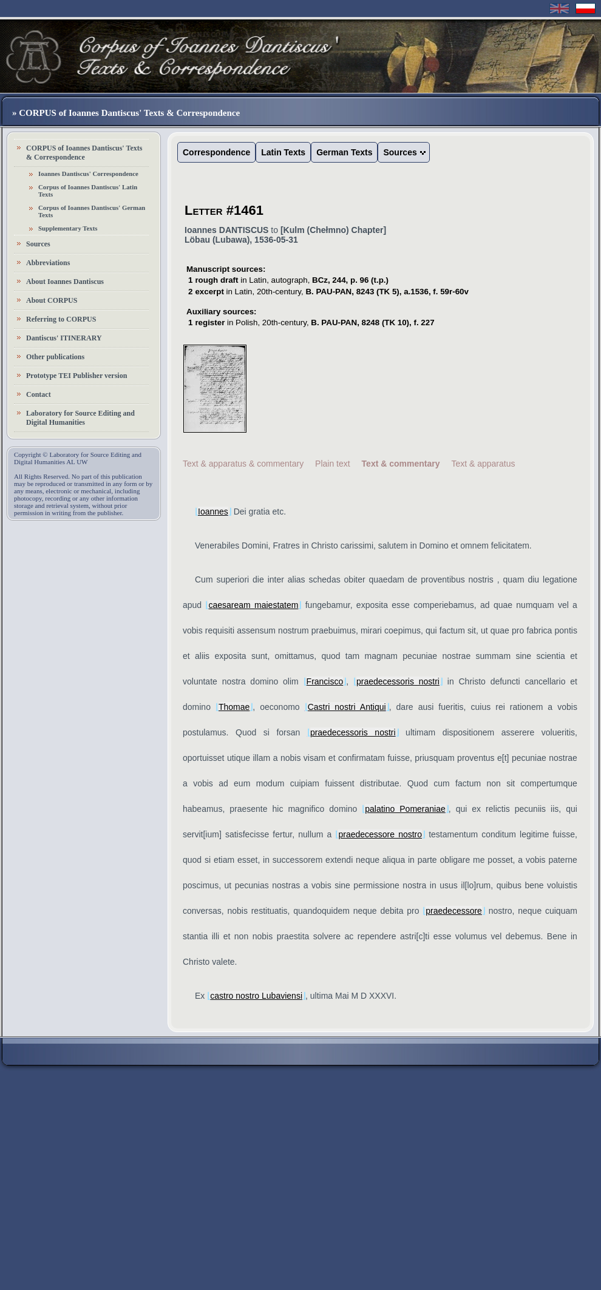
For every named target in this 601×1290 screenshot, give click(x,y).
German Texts (344, 152)
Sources (38, 244)
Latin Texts (283, 152)
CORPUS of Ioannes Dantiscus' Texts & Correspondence (84, 152)
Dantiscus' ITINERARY (64, 338)
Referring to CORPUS (61, 319)
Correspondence (216, 152)
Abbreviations (48, 262)
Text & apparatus (483, 463)
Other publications (55, 357)
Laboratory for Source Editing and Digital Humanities (80, 418)
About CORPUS (51, 300)
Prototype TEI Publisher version (76, 375)
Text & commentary (401, 463)
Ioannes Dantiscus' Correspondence (88, 173)
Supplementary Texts (68, 228)
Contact (38, 394)
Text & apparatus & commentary (243, 463)
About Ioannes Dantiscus (65, 281)
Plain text (332, 463)
